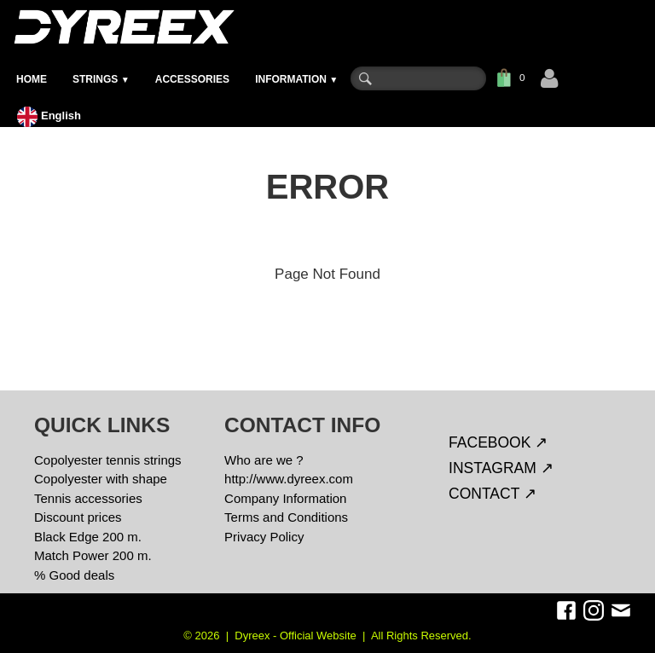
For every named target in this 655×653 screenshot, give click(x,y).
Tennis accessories (88, 498)
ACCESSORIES (192, 79)
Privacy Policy (264, 536)
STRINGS (101, 79)
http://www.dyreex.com (288, 478)
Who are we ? (264, 460)
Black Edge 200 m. (88, 536)
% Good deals (74, 575)
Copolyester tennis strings (108, 460)
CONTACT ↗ (492, 493)
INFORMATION (296, 79)
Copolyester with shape (100, 478)
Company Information (285, 498)
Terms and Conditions (286, 517)
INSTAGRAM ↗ (501, 468)
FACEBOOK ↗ (498, 442)
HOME (31, 79)
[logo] (123, 27)
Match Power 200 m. (93, 555)
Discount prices (78, 517)
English (50, 115)
